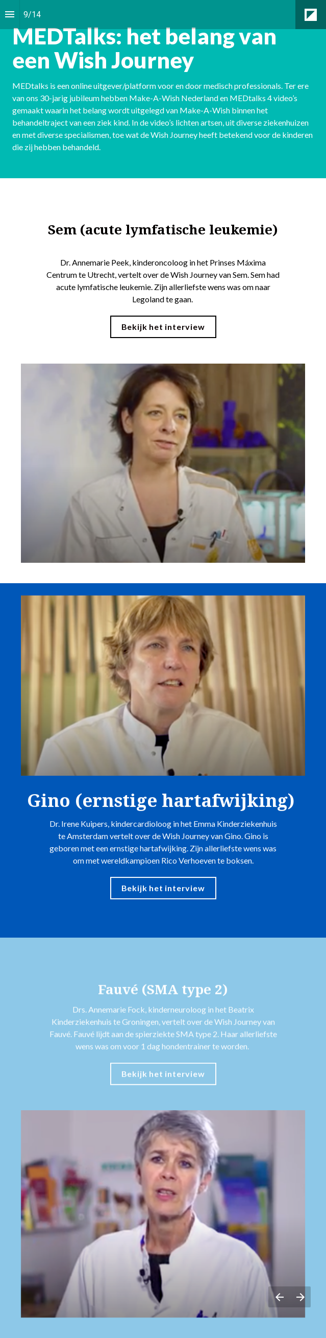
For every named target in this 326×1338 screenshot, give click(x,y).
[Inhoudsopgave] (9, 14)
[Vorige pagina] (279, 1296)
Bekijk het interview (163, 326)
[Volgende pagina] (300, 1296)
